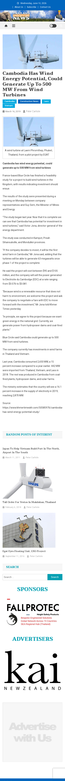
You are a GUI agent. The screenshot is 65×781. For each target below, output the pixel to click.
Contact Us (45, 7)
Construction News (29, 101)
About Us (19, 7)
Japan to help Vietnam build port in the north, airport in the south (31, 450)
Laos (46, 101)
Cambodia (10, 101)
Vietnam (9, 105)
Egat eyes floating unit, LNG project (24, 551)
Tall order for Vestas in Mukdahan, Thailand (29, 502)
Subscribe (31, 7)
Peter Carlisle (33, 111)
